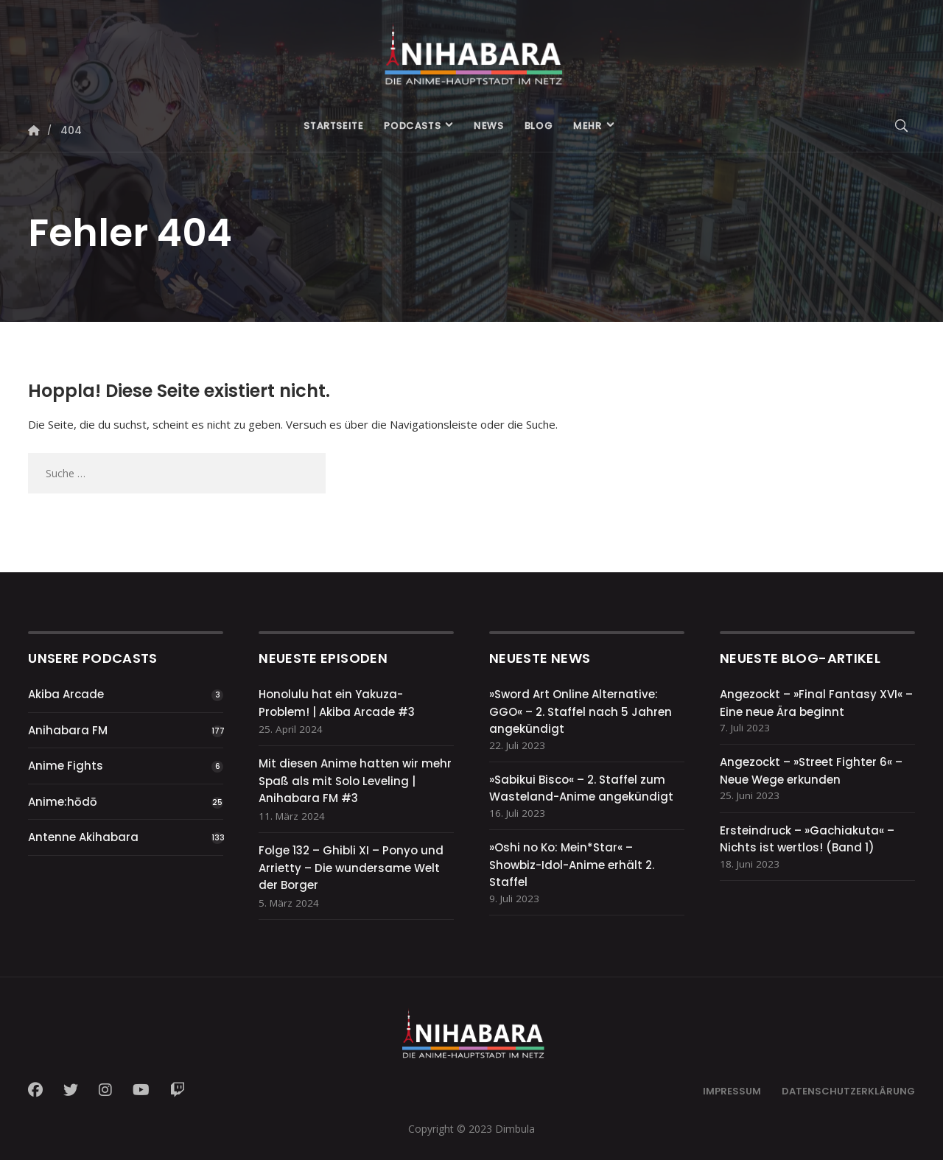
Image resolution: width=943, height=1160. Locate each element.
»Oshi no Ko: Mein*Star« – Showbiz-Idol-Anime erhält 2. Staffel (571, 865)
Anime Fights (65, 765)
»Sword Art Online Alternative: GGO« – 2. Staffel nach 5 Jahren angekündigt (580, 711)
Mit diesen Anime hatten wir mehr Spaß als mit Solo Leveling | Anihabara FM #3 (355, 781)
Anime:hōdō (62, 801)
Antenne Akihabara (83, 837)
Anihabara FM (68, 730)
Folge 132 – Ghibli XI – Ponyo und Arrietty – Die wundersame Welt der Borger (351, 868)
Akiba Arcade (66, 694)
